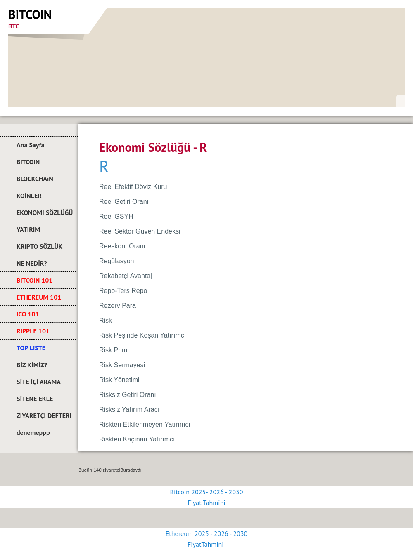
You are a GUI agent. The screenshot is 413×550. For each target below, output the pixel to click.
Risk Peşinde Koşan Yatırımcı (142, 335)
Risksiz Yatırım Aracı (129, 409)
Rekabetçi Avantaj (125, 275)
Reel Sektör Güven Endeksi (139, 231)
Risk (105, 320)
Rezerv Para (117, 305)
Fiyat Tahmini (206, 502)
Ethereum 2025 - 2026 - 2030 (206, 533)
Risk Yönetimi (119, 379)
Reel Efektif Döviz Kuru (133, 186)
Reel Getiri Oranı (124, 201)
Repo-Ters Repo (123, 290)
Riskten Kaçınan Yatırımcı (137, 439)
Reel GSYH (116, 216)
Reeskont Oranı (122, 246)
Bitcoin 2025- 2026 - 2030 (206, 492)
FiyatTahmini (206, 544)
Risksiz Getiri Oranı (127, 394)
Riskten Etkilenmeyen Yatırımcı (144, 424)
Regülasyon (116, 260)
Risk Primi (114, 350)
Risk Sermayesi (122, 364)
